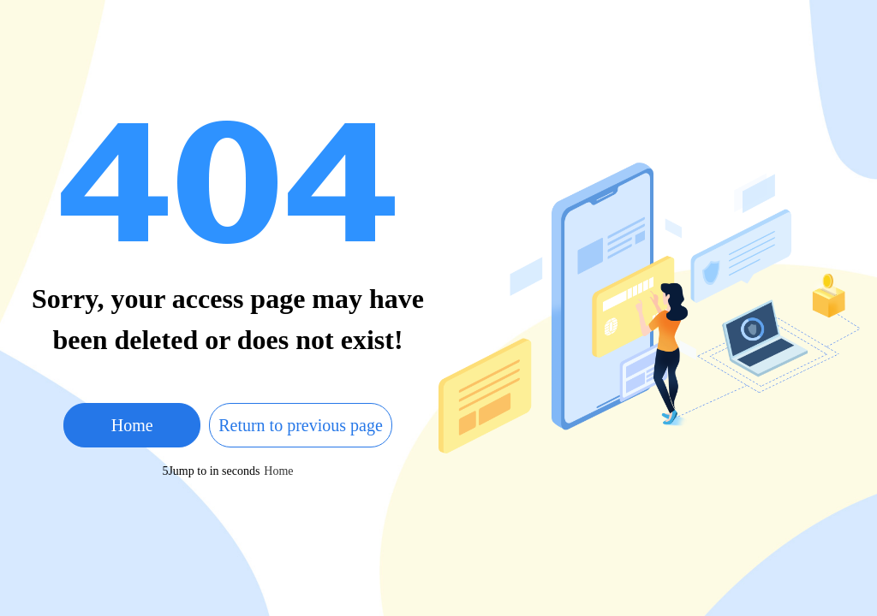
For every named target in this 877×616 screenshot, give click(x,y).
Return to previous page (300, 425)
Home (132, 425)
